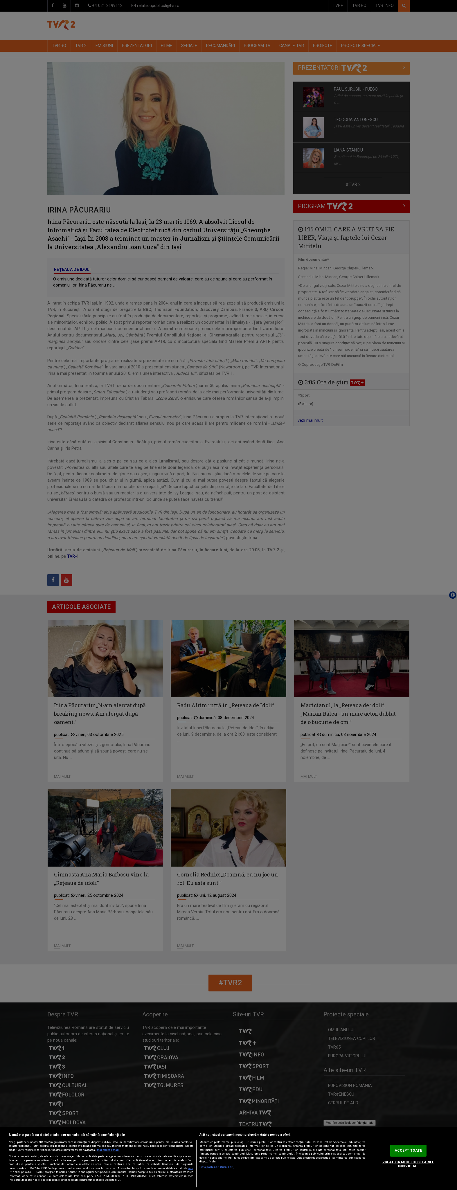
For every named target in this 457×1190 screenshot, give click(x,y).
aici (190, 1168)
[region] (228, 1158)
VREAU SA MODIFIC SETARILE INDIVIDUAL (408, 1164)
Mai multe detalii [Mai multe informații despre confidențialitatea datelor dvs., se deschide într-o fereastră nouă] (108, 1149)
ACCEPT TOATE (408, 1150)
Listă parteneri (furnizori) (217, 1167)
